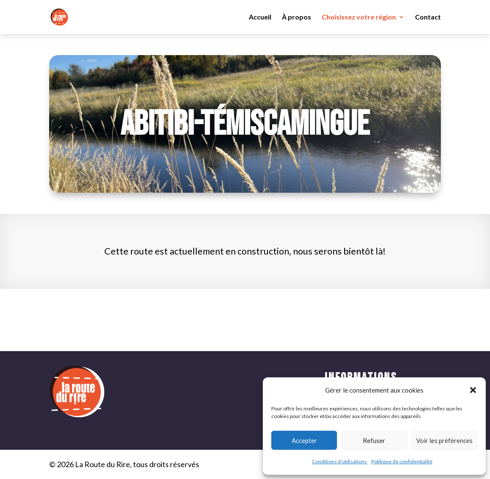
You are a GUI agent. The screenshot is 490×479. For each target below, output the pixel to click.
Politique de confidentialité (401, 461)
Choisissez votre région (359, 17)
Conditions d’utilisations (339, 461)
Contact (428, 17)
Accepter (304, 440)
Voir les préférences (444, 440)
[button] (473, 390)
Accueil (260, 17)
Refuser (374, 440)
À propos (296, 17)
